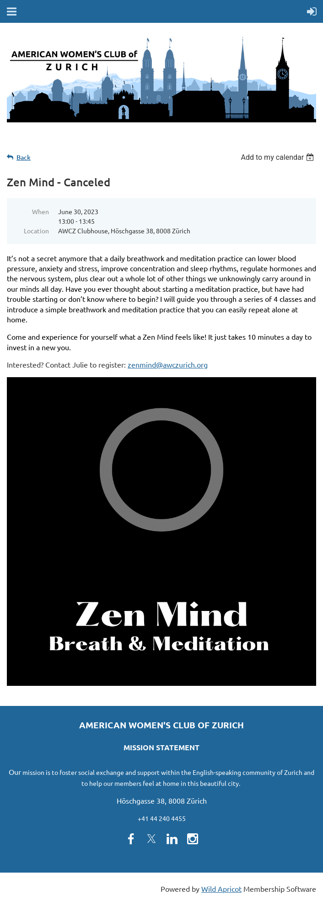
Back (23, 157)
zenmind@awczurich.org (168, 364)
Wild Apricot (221, 888)
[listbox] (278, 157)
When (40, 211)
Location (36, 230)
